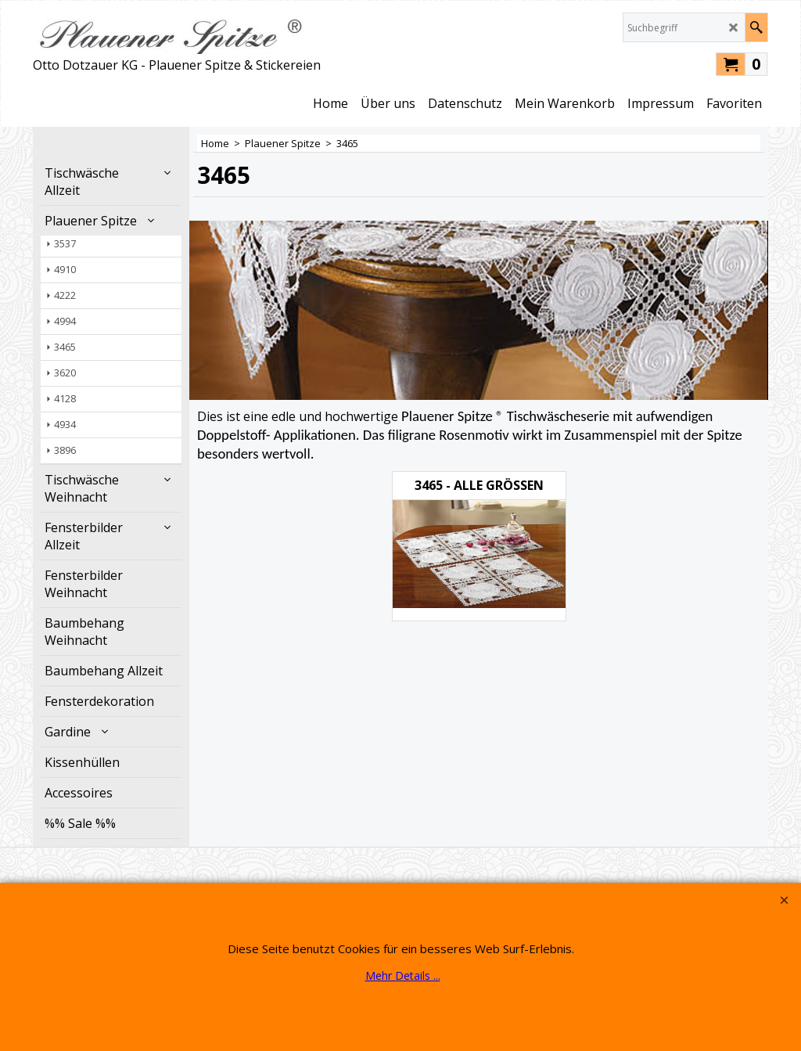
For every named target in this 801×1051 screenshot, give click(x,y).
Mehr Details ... (402, 975)
